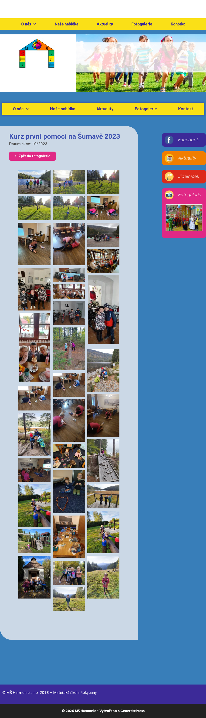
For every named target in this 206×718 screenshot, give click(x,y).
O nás (33, 24)
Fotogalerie (141, 24)
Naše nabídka (66, 24)
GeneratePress (132, 711)
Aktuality (105, 24)
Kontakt (178, 24)
